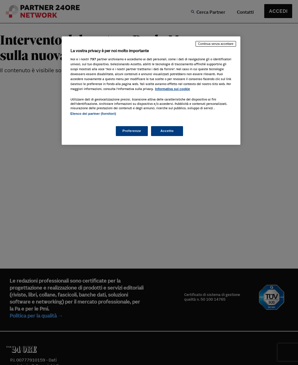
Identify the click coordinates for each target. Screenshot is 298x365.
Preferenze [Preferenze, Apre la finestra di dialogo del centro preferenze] (132, 131)
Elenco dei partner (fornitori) (93, 113)
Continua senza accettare (216, 43)
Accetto (167, 131)
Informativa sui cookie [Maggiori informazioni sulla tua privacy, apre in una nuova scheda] (172, 89)
